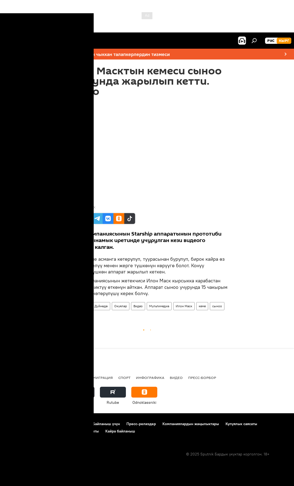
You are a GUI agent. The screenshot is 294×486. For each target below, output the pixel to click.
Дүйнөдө (101, 306)
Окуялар (120, 306)
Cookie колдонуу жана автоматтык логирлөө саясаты (52, 431)
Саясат (42, 377)
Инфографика (150, 377)
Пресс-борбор (202, 377)
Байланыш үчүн (106, 423)
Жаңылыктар (78, 306)
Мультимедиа (159, 306)
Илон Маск (184, 306)
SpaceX (90, 207)
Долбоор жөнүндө (22, 423)
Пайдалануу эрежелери (65, 423)
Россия (80, 377)
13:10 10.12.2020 (80, 103)
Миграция (103, 377)
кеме (202, 306)
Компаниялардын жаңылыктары (190, 423)
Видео (138, 306)
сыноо (217, 306)
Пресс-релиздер (141, 423)
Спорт (124, 377)
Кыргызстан (18, 377)
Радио (60, 377)
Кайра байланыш (120, 431)
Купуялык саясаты (241, 423)
